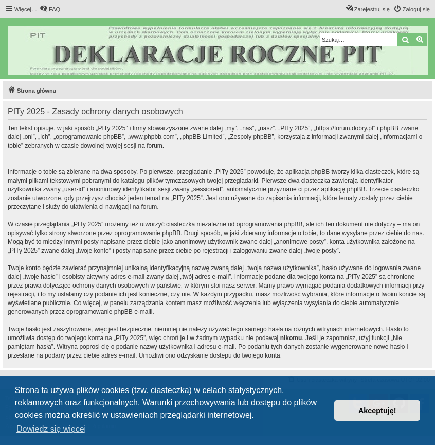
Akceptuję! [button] (377, 410)
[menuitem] (50, 9)
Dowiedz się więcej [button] (51, 428)
